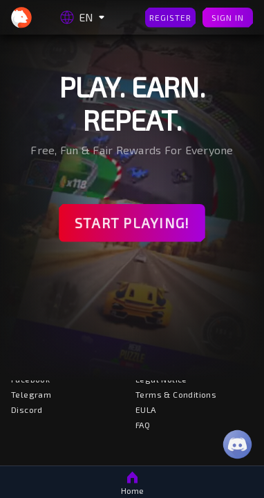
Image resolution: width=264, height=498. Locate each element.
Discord (27, 409)
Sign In (227, 18)
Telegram (31, 394)
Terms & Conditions (175, 394)
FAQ (142, 425)
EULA (145, 409)
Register (170, 18)
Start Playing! (132, 223)
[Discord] (237, 444)
